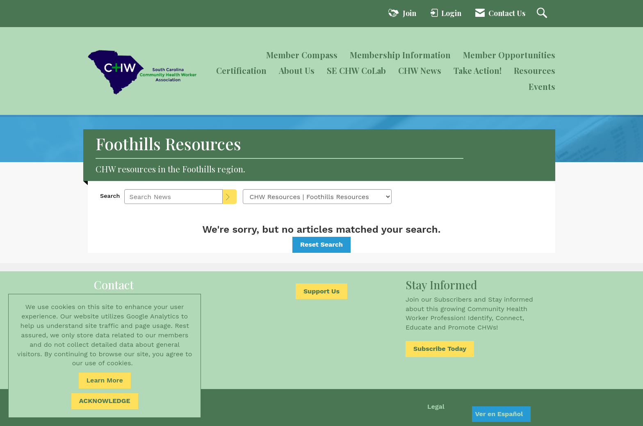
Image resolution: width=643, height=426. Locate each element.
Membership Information (400, 54)
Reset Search (321, 244)
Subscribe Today (439, 349)
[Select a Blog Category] (317, 196)
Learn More (105, 380)
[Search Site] (543, 13)
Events (542, 86)
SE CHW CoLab (356, 70)
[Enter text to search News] (173, 196)
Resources (534, 70)
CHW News (419, 70)
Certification (241, 70)
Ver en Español (499, 414)
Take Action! (478, 70)
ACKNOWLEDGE (104, 401)
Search (110, 195)
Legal (436, 406)
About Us (297, 70)
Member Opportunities (509, 54)
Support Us (321, 291)
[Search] (230, 196)
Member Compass (301, 54)
